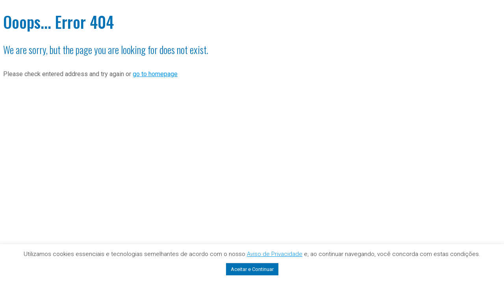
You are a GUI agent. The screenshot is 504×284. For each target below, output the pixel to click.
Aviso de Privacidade (274, 254)
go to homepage (155, 74)
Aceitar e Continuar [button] (252, 269)
